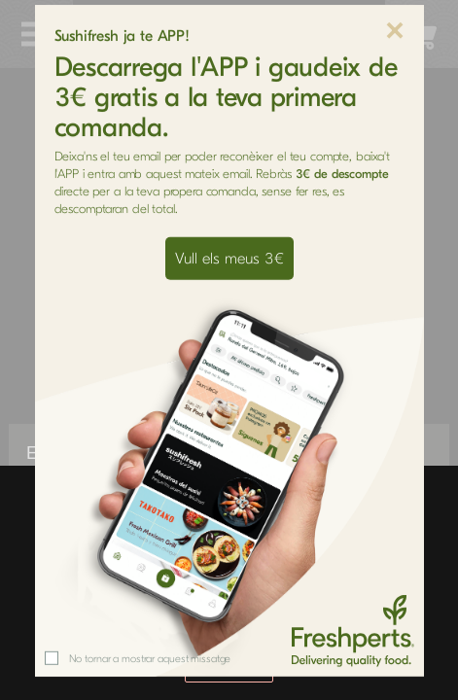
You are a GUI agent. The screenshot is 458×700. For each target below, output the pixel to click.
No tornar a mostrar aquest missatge (150, 553)
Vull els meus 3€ (229, 153)
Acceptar (229, 667)
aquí (350, 624)
